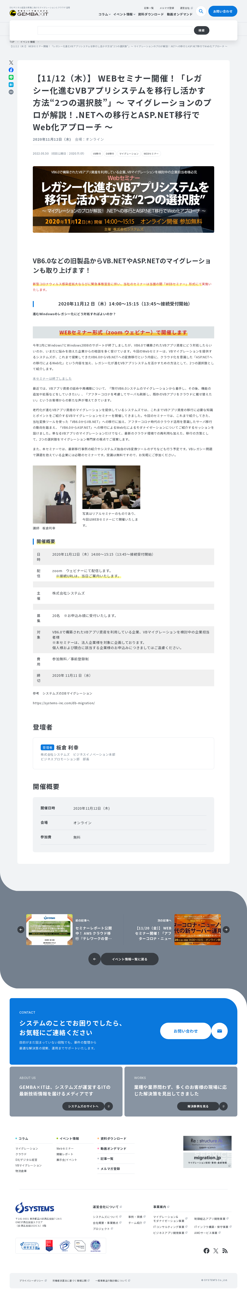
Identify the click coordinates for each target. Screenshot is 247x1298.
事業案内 (161, 1206)
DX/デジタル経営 (26, 1160)
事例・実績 (137, 1217)
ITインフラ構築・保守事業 (213, 1227)
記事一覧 (149, 7)
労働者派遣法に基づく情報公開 (71, 1280)
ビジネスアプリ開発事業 (170, 1233)
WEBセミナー (151, 153)
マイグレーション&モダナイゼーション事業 (170, 1219)
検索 (202, 11)
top (12, 41)
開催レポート (65, 1154)
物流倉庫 (102, 29)
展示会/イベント (67, 1160)
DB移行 (85, 29)
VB (34, 29)
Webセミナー (65, 1148)
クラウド (48, 29)
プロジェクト (103, 1229)
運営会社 (186, 7)
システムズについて (107, 1217)
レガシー (67, 29)
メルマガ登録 (167, 7)
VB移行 (97, 153)
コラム (104, 14)
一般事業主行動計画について (112, 1280)
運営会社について (107, 1206)
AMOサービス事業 (207, 1233)
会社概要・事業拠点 (107, 1223)
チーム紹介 (137, 1223)
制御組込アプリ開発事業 (211, 1219)
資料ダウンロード (151, 14)
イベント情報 (124, 14)
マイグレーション (129, 153)
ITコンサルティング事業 (170, 1227)
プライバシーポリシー (33, 1280)
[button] (52, 378)
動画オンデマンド (180, 14)
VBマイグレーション (28, 1165)
